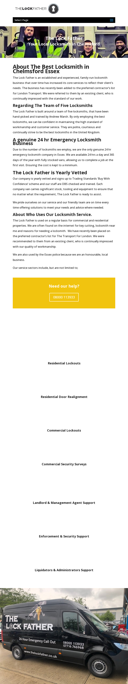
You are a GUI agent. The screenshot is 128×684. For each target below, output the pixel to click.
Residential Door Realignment (64, 397)
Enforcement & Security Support (64, 536)
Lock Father (26, 111)
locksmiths (49, 149)
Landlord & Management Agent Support (64, 503)
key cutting (86, 225)
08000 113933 (64, 297)
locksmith (101, 78)
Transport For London (77, 236)
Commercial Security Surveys (64, 464)
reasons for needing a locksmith (44, 231)
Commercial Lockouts (64, 430)
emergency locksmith (27, 155)
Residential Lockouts (64, 363)
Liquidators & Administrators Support (64, 570)
